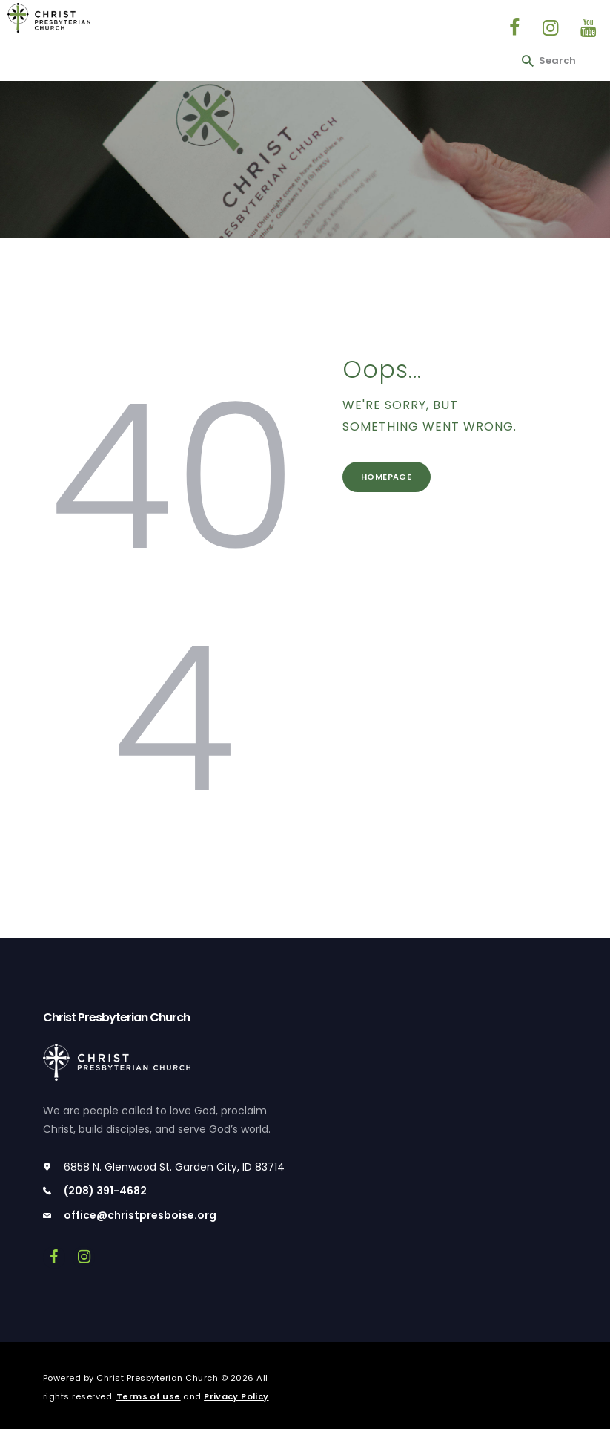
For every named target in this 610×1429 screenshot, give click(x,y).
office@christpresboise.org (140, 1215)
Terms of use (149, 1396)
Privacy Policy (238, 1396)
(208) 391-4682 (105, 1190)
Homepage (392, 479)
